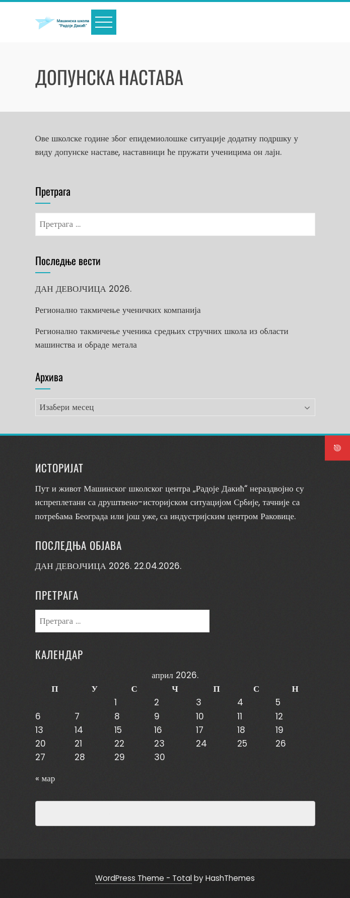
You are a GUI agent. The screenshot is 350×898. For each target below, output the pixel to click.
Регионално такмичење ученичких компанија (118, 310)
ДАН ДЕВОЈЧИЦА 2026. (83, 289)
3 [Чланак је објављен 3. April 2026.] (198, 702)
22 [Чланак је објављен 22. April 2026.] (119, 744)
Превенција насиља (81, 813)
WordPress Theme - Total (143, 878)
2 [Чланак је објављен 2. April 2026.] (156, 702)
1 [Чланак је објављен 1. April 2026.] (115, 702)
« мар (45, 778)
